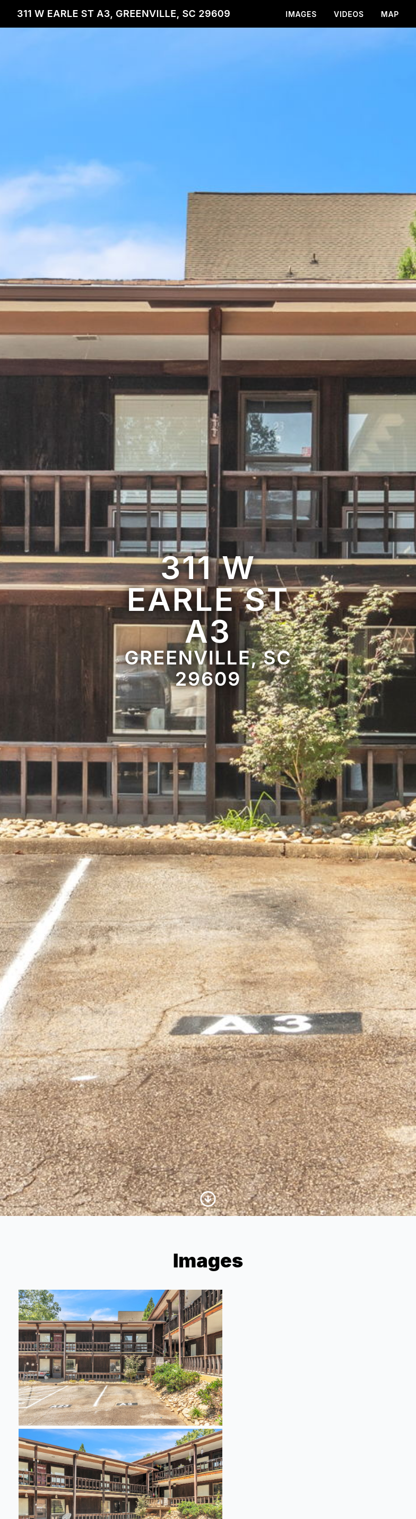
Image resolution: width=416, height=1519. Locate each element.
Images (301, 14)
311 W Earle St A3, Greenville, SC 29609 (123, 13)
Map (390, 14)
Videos (349, 14)
